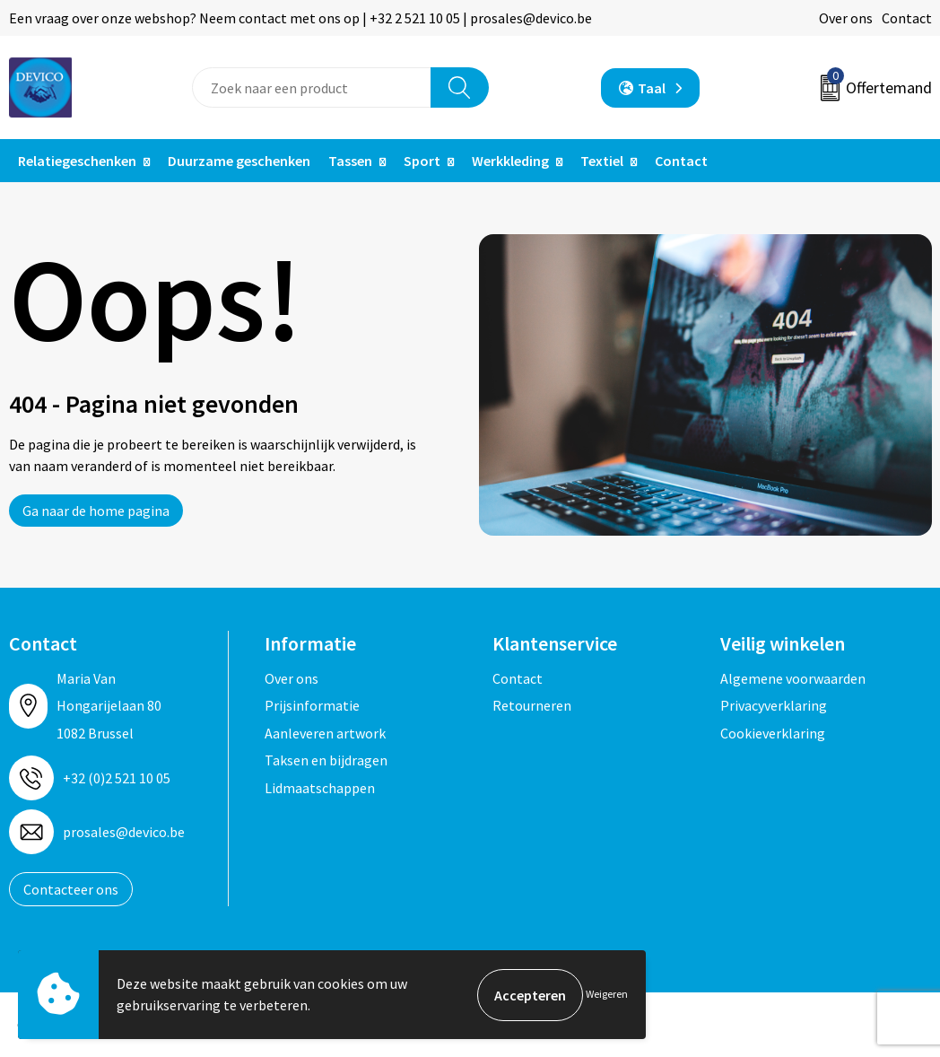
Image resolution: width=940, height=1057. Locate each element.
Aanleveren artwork (325, 733)
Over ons (846, 18)
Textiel (601, 161)
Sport (422, 161)
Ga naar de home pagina (96, 511)
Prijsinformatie (312, 705)
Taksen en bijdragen (326, 760)
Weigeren (607, 994)
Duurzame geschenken (239, 161)
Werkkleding (510, 161)
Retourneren (531, 705)
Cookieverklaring (772, 733)
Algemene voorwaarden (793, 678)
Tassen (350, 161)
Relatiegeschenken (77, 161)
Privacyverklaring (773, 705)
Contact (907, 18)
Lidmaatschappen (320, 788)
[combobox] (311, 87)
